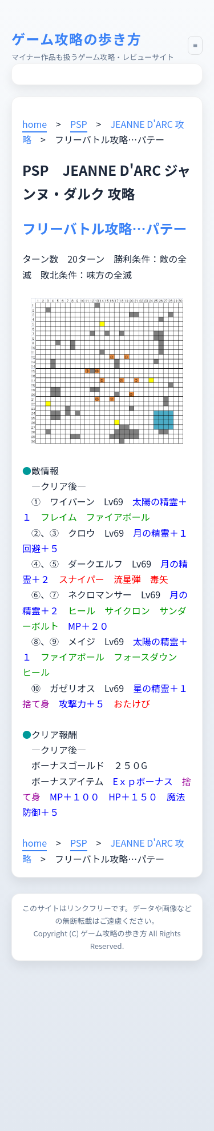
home (34, 124)
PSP (78, 124)
